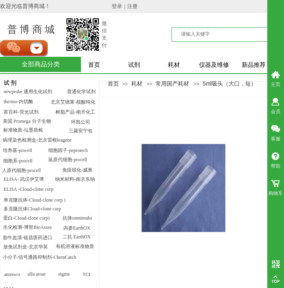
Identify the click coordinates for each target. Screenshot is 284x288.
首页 (94, 65)
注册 (132, 6)
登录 (117, 6)
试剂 (134, 65)
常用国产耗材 (172, 83)
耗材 (174, 65)
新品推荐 (254, 65)
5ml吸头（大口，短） (229, 83)
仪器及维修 (214, 65)
